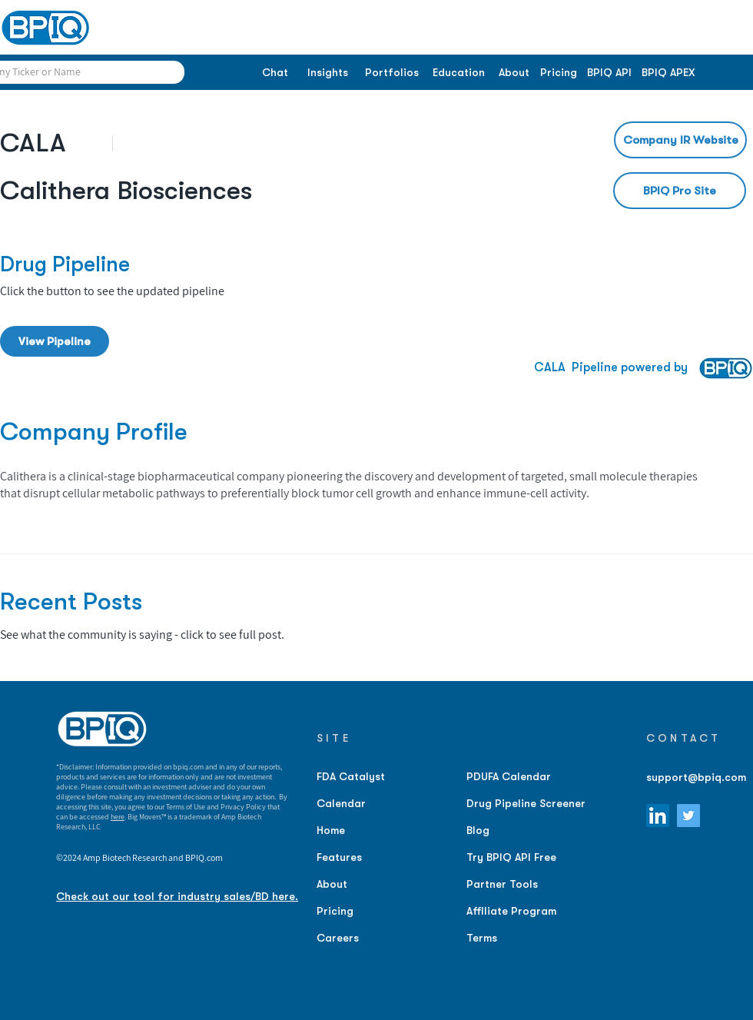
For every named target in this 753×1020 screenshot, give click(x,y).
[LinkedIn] (657, 815)
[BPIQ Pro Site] (679, 190)
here (117, 817)
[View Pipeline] (54, 341)
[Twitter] (688, 815)
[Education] (458, 73)
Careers (338, 938)
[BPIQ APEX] (668, 73)
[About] (513, 73)
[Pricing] (558, 73)
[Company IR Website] (680, 139)
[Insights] (328, 73)
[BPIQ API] (609, 73)
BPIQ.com (204, 857)
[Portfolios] (391, 73)
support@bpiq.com (696, 777)
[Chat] (275, 73)
